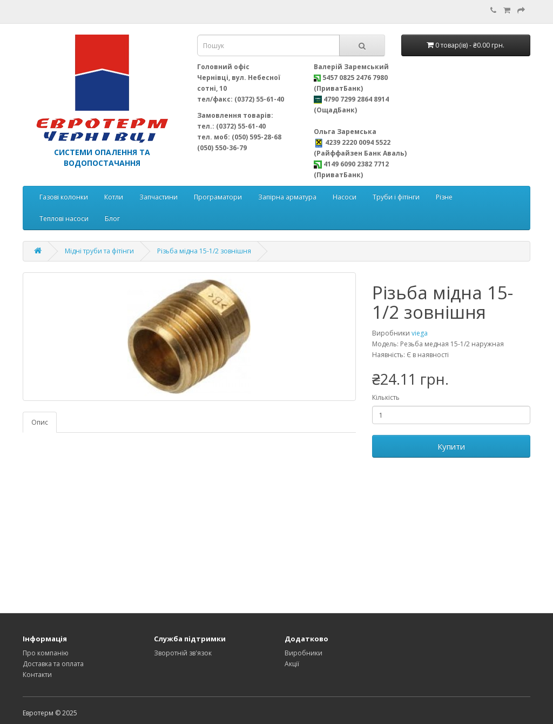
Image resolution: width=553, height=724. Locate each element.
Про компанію (46, 653)
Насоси (344, 197)
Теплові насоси (64, 218)
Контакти (37, 674)
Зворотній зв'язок (183, 653)
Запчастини (158, 197)
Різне (444, 197)
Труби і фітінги (396, 197)
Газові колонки (63, 197)
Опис (39, 422)
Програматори (218, 197)
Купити (451, 446)
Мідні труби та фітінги (99, 251)
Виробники (303, 653)
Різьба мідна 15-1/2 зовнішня (204, 251)
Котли (113, 197)
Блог (112, 218)
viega (420, 333)
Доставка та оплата (53, 663)
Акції (292, 663)
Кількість (386, 397)
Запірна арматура (287, 197)
